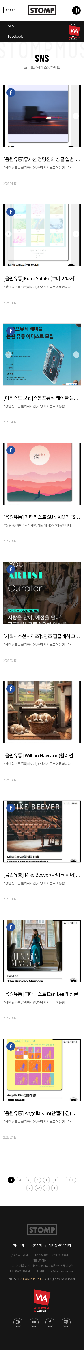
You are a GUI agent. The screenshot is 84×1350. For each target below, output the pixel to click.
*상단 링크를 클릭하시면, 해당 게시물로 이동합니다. (37, 168)
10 (38, 1187)
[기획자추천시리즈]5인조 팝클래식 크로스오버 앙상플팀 (42, 636)
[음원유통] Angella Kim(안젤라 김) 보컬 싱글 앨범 (42, 1113)
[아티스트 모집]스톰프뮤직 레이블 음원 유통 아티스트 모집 (42, 398)
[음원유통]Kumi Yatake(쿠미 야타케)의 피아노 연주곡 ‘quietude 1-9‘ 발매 (42, 279)
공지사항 (36, 1245)
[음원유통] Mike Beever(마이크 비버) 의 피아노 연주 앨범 (42, 875)
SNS (11, 26)
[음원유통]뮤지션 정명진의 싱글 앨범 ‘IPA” (42, 159)
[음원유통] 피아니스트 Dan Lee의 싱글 (40, 994)
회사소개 (18, 1245)
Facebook (15, 37)
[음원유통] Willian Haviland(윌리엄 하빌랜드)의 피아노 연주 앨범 (42, 756)
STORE (10, 10)
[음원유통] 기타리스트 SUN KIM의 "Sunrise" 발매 (42, 517)
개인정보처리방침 (60, 1245)
